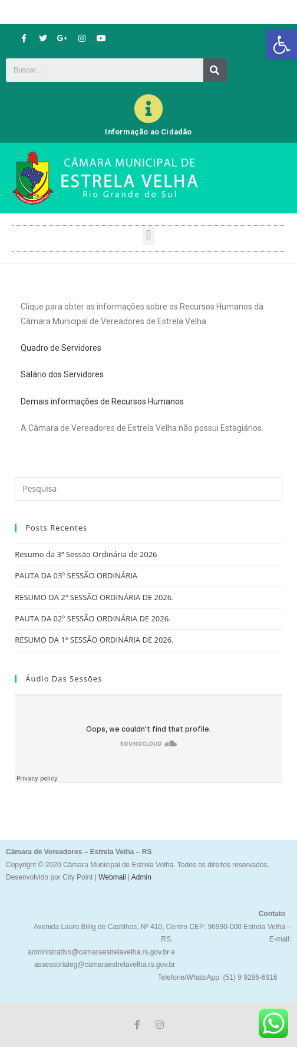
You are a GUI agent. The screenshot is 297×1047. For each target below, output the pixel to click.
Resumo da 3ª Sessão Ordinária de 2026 (86, 554)
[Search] (215, 70)
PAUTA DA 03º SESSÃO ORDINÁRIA (76, 575)
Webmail (112, 877)
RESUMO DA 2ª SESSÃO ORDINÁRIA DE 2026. (94, 597)
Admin (140, 877)
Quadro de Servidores (61, 348)
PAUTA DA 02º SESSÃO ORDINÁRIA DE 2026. (92, 618)
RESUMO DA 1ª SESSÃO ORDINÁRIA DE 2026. (94, 639)
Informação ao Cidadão (148, 131)
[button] (281, 44)
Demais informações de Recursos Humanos (102, 401)
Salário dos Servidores (62, 374)
